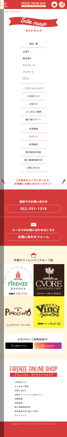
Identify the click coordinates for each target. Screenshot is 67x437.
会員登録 (33, 128)
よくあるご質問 (34, 111)
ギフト (26, 78)
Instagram (48, 346)
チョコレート (29, 65)
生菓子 (26, 51)
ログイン (33, 136)
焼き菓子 (27, 58)
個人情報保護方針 (33, 159)
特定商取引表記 (34, 152)
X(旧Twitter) (19, 346)
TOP (6, 12)
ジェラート (28, 71)
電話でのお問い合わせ (33, 206)
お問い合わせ (33, 167)
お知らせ (33, 104)
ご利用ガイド (33, 96)
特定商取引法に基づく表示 (26, 411)
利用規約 (33, 144)
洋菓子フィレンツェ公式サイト (28, 394)
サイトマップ (21, 415)
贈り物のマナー (34, 119)
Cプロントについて (33, 88)
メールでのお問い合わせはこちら (33, 234)
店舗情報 (19, 398)
